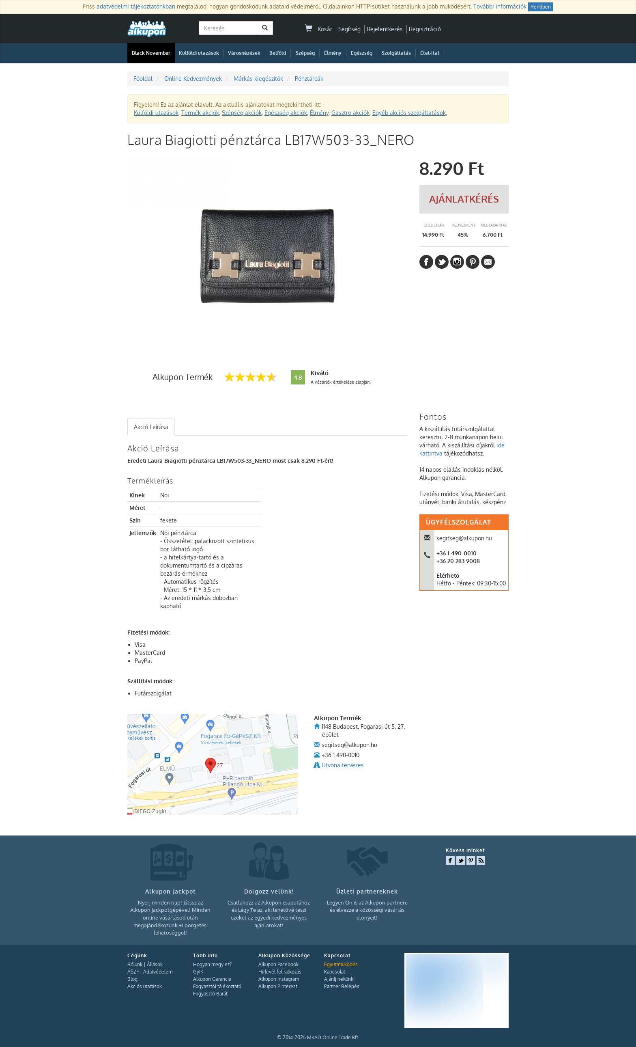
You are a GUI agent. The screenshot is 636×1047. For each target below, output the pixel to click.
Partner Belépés (341, 986)
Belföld (277, 53)
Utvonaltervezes (343, 765)
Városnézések (244, 53)
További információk (499, 6)
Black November (151, 53)
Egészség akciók (285, 112)
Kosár (318, 29)
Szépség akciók (242, 112)
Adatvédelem (157, 972)
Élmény (333, 53)
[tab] (151, 427)
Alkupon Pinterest (277, 986)
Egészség (361, 53)
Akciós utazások (144, 986)
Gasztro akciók (350, 112)
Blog (132, 979)
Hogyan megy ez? (212, 964)
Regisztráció (425, 29)
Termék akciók (200, 112)
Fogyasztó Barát (210, 994)
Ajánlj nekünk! (339, 979)
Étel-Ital (429, 53)
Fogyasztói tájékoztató (217, 986)
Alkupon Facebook (278, 964)
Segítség (349, 29)
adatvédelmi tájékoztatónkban (136, 6)
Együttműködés (341, 964)
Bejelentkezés (385, 29)
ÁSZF (133, 972)
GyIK (198, 972)
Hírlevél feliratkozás (279, 972)
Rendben (541, 7)
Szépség (305, 53)
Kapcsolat (334, 972)
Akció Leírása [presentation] (151, 426)
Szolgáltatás (396, 53)
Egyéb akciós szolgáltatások (409, 112)
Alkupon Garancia (212, 979)
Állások (155, 964)
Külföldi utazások (199, 53)
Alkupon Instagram (278, 979)
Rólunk (134, 964)
